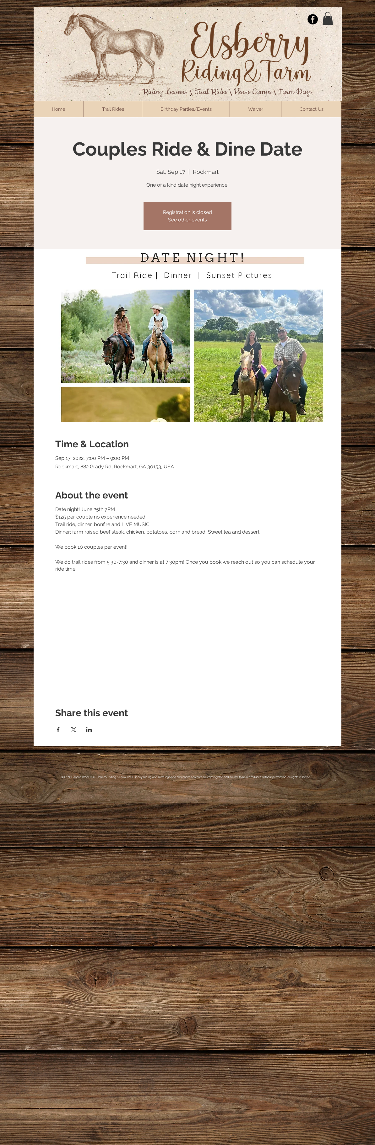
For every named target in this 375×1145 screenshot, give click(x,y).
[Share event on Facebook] (58, 729)
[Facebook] (312, 19)
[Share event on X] (74, 729)
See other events (187, 220)
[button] (327, 18)
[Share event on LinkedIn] (89, 729)
